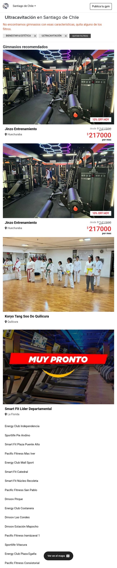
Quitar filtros (80, 36)
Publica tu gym (101, 6)
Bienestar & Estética (18, 35)
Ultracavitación (51, 35)
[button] (111, 87)
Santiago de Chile (23, 5)
